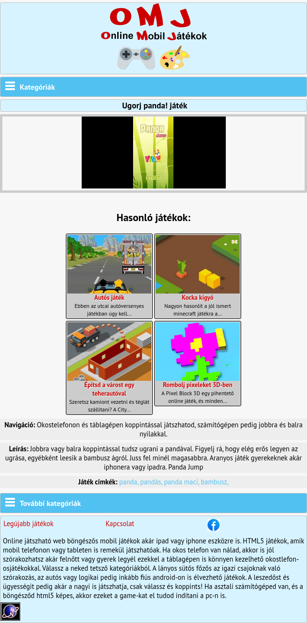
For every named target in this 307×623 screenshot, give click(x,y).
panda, (129, 481)
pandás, (152, 481)
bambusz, (215, 481)
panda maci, (182, 481)
